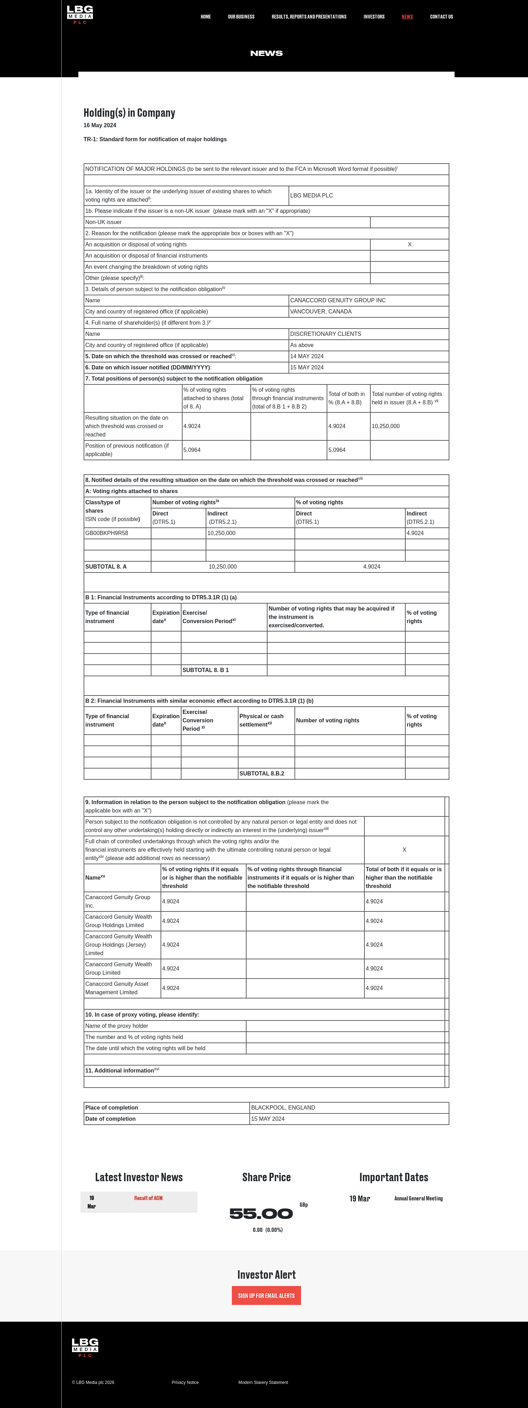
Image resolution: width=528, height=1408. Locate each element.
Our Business (241, 16)
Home (206, 16)
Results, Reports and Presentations (309, 16)
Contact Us (441, 16)
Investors (374, 16)
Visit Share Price (266, 1203)
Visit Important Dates (394, 1203)
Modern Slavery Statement (263, 1382)
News (407, 16)
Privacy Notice (185, 1382)
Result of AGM (148, 1197)
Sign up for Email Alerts (266, 1295)
